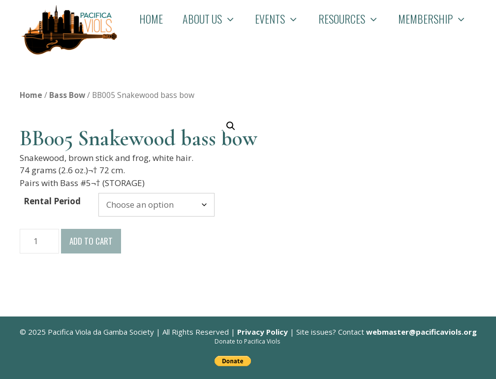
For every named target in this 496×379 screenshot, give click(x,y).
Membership (437, 18)
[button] (231, 126)
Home (151, 19)
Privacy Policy (262, 332)
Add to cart (91, 241)
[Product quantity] (39, 241)
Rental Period (52, 201)
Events (282, 18)
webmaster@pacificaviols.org (421, 332)
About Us (214, 18)
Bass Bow (67, 95)
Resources (353, 18)
